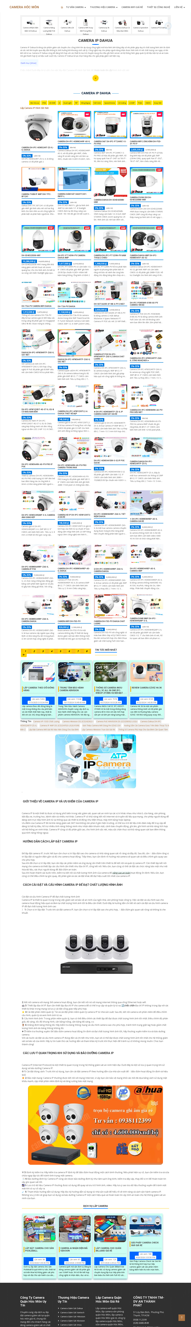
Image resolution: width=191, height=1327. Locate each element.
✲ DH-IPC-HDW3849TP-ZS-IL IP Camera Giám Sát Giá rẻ (108, 413)
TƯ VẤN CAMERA (74, 7)
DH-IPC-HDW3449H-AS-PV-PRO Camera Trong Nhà (72, 466)
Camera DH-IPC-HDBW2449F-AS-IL (74, 141)
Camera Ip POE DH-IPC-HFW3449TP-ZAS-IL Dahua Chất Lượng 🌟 (109, 356)
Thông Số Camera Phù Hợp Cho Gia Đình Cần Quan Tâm (143, 729)
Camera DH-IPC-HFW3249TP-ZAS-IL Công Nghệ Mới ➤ (146, 359)
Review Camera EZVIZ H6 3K (147, 687)
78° (76, 103)
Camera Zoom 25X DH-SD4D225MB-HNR (141, 198)
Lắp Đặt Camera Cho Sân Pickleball (39, 1249)
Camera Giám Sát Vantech (72, 1312)
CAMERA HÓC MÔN (24, 7)
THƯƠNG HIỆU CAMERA (102, 7)
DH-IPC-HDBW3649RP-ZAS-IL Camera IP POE (35, 568)
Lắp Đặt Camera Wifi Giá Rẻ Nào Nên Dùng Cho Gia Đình (54, 729)
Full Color (97, 103)
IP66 (44, 103)
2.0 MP (132, 103)
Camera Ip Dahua (95, 40)
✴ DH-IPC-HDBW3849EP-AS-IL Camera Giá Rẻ (143, 520)
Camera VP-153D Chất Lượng (46, 721)
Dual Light (67, 103)
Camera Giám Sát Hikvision (72, 1316)
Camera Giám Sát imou (71, 1324)
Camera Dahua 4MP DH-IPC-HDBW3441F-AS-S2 (143, 256)
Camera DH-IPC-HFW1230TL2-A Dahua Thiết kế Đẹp (72, 412)
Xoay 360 (157, 103)
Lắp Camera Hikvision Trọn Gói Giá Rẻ (98, 729)
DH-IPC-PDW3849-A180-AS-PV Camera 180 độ (144, 304)
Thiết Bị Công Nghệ (158, 7)
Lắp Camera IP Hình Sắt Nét (34, 108)
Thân (140, 103)
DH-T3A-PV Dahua (66, 306)
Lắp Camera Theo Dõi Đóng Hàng (38, 689)
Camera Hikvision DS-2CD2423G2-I (78, 721)
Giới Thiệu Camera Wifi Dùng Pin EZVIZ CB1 (102, 725)
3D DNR (52, 103)
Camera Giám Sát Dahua (71, 1308)
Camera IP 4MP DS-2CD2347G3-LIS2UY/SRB (59, 725)
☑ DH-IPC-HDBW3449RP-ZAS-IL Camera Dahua (108, 570)
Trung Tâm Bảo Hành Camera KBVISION (72, 689)
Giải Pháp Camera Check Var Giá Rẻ (145, 1243)
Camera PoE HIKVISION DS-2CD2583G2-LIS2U (116, 721)
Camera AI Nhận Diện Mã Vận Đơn (74, 1249)
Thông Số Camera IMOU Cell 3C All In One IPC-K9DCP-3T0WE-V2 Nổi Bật (109, 689)
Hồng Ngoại (85, 103)
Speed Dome (109, 103)
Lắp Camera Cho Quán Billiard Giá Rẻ (108, 1249)
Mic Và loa (34, 103)
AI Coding (122, 103)
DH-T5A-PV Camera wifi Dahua (36, 306)
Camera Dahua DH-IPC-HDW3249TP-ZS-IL (141, 462)
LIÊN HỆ (178, 7)
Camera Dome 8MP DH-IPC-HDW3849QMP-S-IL (143, 619)
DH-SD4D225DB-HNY (31, 255)
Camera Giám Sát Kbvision (72, 1320)
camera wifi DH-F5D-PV (69, 621)
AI (59, 103)
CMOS (148, 103)
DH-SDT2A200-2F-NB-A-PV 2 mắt (109, 304)
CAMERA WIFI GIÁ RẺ (132, 7)
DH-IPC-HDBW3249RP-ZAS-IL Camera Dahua (35, 620)
